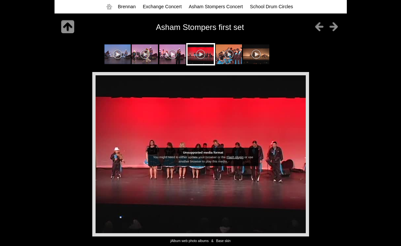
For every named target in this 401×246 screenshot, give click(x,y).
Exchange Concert (162, 6)
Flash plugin (235, 157)
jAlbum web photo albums (189, 241)
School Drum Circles (271, 6)
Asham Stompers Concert (216, 6)
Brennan (127, 6)
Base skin (223, 241)
